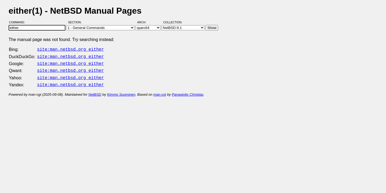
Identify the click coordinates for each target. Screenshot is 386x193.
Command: (18, 22)
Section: (76, 22)
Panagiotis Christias (187, 91)
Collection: (172, 22)
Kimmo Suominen (121, 91)
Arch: (144, 22)
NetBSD (94, 91)
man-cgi (159, 91)
